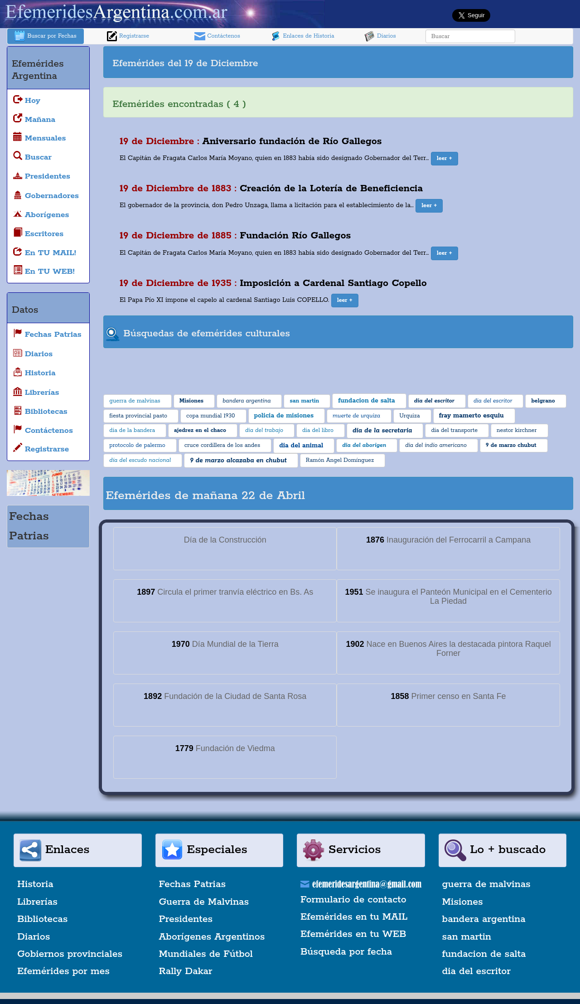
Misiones (462, 902)
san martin (467, 937)
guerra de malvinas (486, 884)
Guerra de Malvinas (204, 902)
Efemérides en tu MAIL (353, 917)
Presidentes (186, 919)
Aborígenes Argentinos (212, 937)
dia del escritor (476, 971)
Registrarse (127, 36)
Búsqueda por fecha (346, 952)
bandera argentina (484, 919)
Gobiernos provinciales (69, 954)
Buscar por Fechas (45, 36)
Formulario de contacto (353, 899)
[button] (444, 158)
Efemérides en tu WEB (353, 934)
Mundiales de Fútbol (206, 954)
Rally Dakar (186, 971)
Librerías (37, 902)
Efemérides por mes (63, 971)
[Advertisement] (454, 62)
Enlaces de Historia (302, 36)
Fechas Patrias (192, 884)
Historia (35, 884)
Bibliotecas (42, 919)
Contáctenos (217, 36)
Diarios (380, 36)
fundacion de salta (484, 954)
